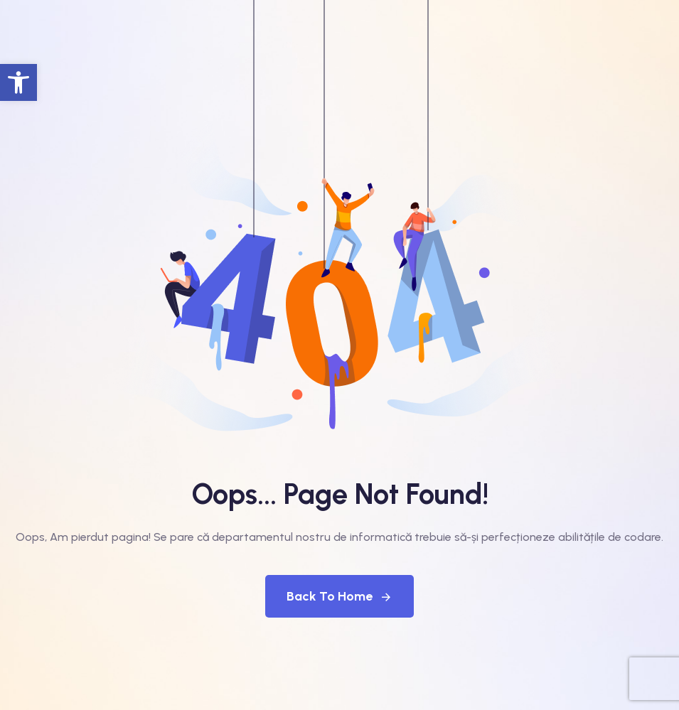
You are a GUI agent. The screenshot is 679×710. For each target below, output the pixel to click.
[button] (18, 82)
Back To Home (339, 596)
